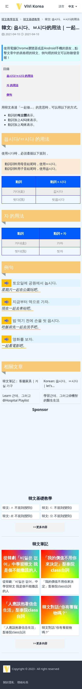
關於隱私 (8, 682)
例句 (9, 94)
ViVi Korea (30, 6)
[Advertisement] (41, 453)
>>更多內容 (40, 527)
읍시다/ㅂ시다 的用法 (20, 76)
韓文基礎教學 (31, 19)
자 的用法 (12, 85)
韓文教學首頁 (10, 19)
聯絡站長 (22, 682)
